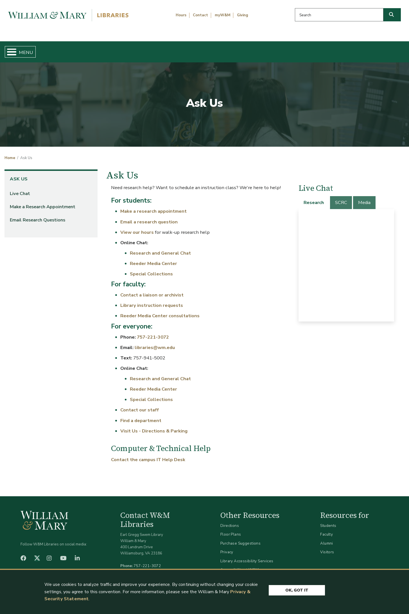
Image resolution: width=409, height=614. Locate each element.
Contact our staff (139, 405)
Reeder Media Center (153, 258)
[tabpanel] (346, 260)
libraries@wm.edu (155, 342)
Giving (242, 15)
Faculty (326, 530)
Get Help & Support (157, 49)
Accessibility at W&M (239, 565)
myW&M (223, 15)
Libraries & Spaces (233, 49)
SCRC (341, 198)
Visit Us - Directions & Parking (153, 426)
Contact (200, 15)
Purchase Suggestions (240, 538)
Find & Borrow (86, 49)
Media (364, 198)
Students (328, 521)
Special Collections (151, 269)
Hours (181, 15)
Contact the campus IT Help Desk (148, 455)
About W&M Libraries (311, 49)
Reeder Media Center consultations (160, 311)
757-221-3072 (153, 332)
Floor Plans (230, 530)
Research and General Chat (160, 248)
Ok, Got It (296, 589)
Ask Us (376, 49)
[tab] (314, 198)
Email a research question (149, 217)
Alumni (326, 538)
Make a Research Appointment (42, 202)
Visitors (327, 547)
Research (314, 198)
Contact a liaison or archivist (152, 290)
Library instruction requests (151, 301)
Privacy (226, 547)
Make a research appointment (153, 206)
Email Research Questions (37, 215)
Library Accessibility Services (247, 556)
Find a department (140, 416)
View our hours (137, 227)
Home (31, 49)
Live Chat (20, 188)
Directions (229, 521)
